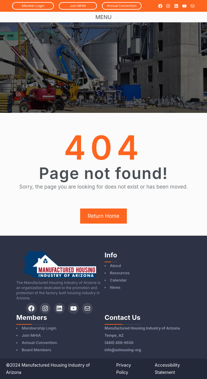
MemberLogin (33, 6)
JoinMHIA (78, 6)
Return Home (103, 216)
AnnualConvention (121, 6)
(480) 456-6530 (119, 342)
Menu (103, 17)
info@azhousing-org (123, 350)
